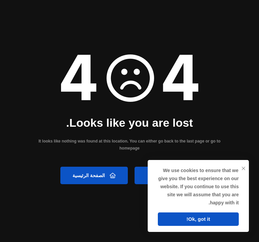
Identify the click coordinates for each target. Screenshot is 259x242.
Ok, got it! (198, 219)
